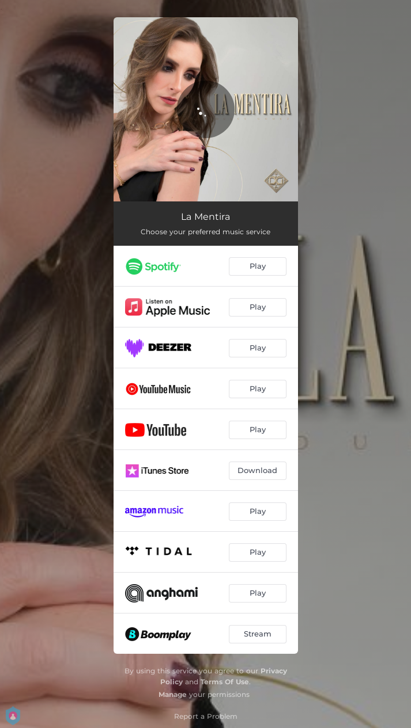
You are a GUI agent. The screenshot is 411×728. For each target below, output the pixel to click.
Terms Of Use (225, 681)
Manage (173, 694)
